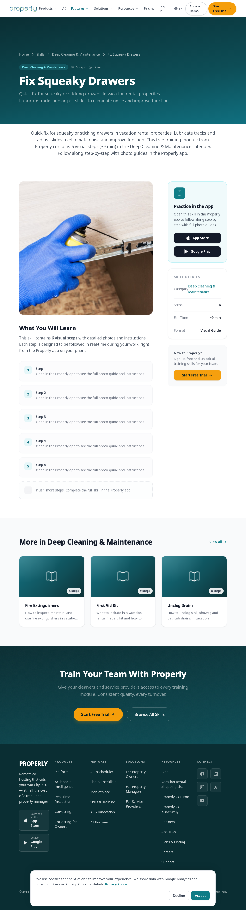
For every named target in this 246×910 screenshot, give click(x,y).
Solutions (103, 8)
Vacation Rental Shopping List (173, 784)
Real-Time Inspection (63, 799)
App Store (197, 240)
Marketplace (100, 792)
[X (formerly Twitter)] (215, 787)
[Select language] (178, 9)
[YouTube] (202, 800)
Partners (168, 821)
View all (218, 545)
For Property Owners (136, 774)
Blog (165, 771)
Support (167, 862)
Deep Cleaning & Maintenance (76, 54)
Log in (162, 8)
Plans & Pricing (173, 842)
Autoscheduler (101, 771)
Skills (40, 54)
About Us (168, 832)
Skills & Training (102, 802)
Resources (128, 8)
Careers (167, 852)
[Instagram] (202, 787)
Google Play (197, 254)
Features (80, 8)
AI (64, 8)
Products (48, 8)
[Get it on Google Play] (34, 843)
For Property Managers (136, 789)
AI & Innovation (102, 812)
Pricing (149, 8)
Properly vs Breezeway (170, 809)
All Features (99, 822)
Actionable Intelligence (64, 784)
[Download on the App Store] (34, 820)
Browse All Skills (150, 714)
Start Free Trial (197, 378)
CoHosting (63, 811)
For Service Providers (134, 804)
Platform (61, 771)
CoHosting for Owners (66, 824)
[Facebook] (202, 773)
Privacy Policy (116, 898)
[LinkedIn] (215, 773)
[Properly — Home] (23, 9)
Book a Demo (195, 8)
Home (24, 54)
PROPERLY (33, 764)
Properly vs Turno (175, 796)
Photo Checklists (103, 782)
